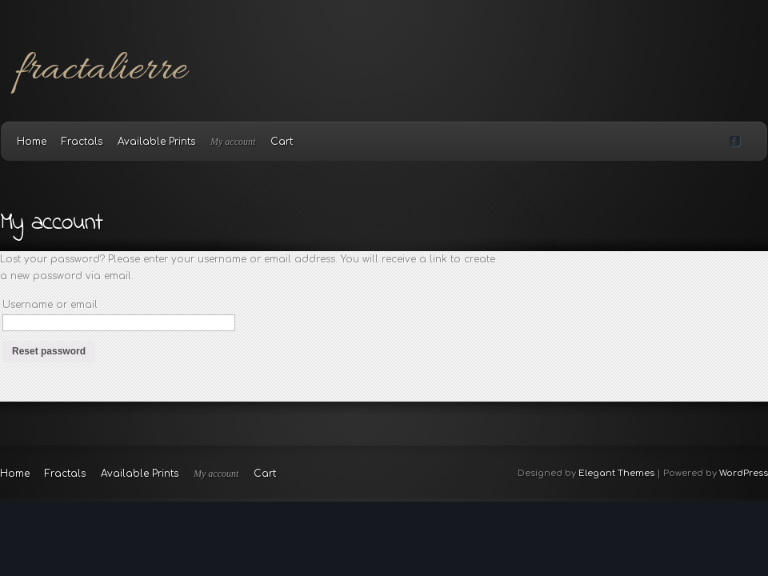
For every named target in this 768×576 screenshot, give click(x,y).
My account (232, 141)
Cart (281, 141)
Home (31, 141)
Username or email (50, 304)
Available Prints (156, 141)
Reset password (49, 351)
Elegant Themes (616, 473)
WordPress (743, 473)
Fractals (82, 141)
